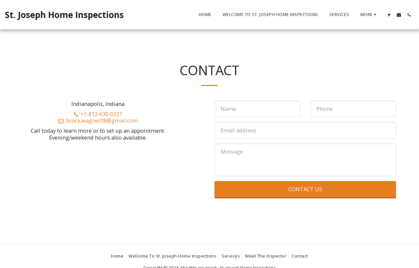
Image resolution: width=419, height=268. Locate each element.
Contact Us (305, 189)
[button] (388, 14)
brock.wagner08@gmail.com (98, 120)
